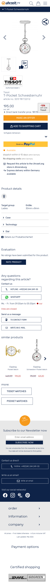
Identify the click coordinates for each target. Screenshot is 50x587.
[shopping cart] (38, 4)
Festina (13, 367)
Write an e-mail (15, 328)
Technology (12, 224)
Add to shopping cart (27, 126)
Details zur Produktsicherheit (19, 237)
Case (8, 217)
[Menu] (45, 4)
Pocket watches (17, 401)
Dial (8, 231)
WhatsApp (12, 297)
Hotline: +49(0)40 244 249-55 (21, 289)
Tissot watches (16, 391)
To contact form (16, 320)
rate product (13, 262)
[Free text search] (31, 4)
